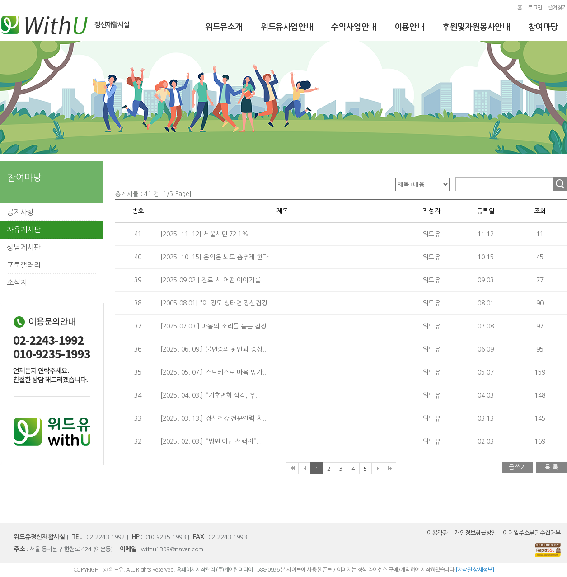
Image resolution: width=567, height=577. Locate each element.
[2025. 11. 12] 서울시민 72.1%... (207, 234)
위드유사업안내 (287, 27)
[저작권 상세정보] (474, 569)
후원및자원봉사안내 (476, 27)
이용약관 (437, 533)
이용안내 (409, 27)
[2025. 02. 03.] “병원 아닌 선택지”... (211, 441)
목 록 (552, 467)
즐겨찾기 (557, 7)
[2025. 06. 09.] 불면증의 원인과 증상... (214, 349)
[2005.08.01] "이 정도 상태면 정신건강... (216, 303)
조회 (560, 184)
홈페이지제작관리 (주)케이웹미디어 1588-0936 (228, 569)
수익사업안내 (353, 27)
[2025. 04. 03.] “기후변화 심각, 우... (210, 395)
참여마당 (543, 27)
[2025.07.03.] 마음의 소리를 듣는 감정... (216, 326)
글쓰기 (517, 467)
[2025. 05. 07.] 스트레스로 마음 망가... (214, 372)
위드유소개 (224, 27)
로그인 (535, 7)
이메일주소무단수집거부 (532, 533)
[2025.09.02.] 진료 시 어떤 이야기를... (213, 280)
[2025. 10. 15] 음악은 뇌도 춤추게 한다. (215, 257)
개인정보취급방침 (476, 533)
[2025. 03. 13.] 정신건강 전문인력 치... (214, 418)
